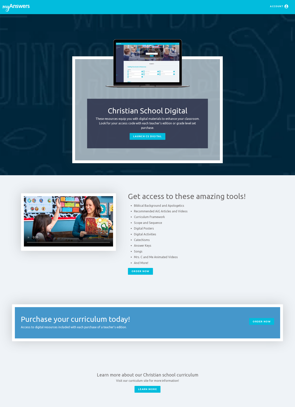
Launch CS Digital (147, 136)
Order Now (140, 271)
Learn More (147, 389)
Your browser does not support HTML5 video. (68, 221)
